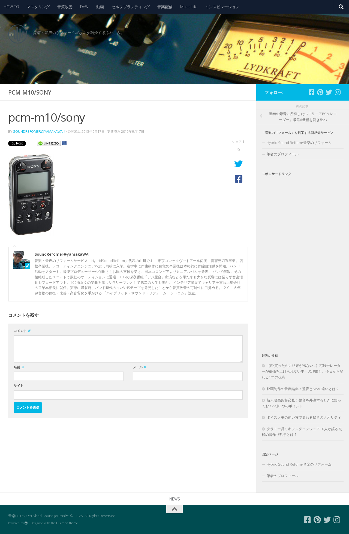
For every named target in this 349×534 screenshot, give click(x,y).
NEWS (174, 499)
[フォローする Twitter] (329, 92)
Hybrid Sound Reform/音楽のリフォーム (299, 142)
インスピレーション (222, 6)
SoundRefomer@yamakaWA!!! (39, 131)
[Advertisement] (303, 260)
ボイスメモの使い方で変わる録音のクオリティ (304, 417)
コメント (22, 330)
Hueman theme (67, 523)
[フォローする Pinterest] (320, 92)
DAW (84, 6)
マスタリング (38, 6)
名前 (19, 367)
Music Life (188, 6)
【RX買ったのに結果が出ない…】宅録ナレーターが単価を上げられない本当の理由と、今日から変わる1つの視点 (302, 371)
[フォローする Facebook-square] (311, 92)
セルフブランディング (131, 6)
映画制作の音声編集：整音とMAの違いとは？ (303, 388)
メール (140, 367)
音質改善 (65, 6)
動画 (100, 6)
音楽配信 (165, 6)
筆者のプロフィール (283, 154)
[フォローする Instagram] (337, 92)
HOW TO (11, 6)
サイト (18, 385)
